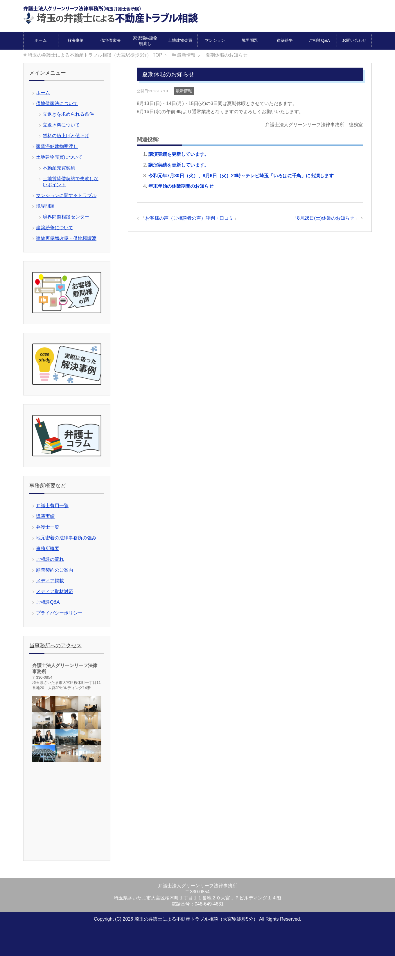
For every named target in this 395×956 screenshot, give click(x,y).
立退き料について (61, 124)
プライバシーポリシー (59, 612)
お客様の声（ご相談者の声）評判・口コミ (189, 218)
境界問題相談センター (66, 216)
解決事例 (75, 40)
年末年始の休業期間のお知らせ (180, 186)
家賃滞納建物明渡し (145, 41)
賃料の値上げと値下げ (66, 135)
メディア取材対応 (54, 591)
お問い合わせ (354, 40)
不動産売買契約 (59, 167)
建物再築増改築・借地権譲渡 (66, 238)
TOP (95, 55)
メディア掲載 (50, 580)
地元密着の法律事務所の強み (66, 537)
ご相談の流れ (50, 559)
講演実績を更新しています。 (178, 154)
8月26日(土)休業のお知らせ (325, 218)
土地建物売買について (59, 157)
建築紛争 (284, 40)
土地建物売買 (180, 40)
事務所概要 (47, 548)
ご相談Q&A (319, 40)
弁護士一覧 (47, 527)
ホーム (41, 40)
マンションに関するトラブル (66, 195)
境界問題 (250, 40)
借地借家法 (110, 40)
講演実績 (45, 516)
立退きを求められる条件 (68, 114)
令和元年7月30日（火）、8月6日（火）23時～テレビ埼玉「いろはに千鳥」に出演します (241, 175)
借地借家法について (57, 103)
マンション (215, 40)
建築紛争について (54, 227)
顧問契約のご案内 (54, 570)
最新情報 (184, 90)
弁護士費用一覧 (52, 505)
